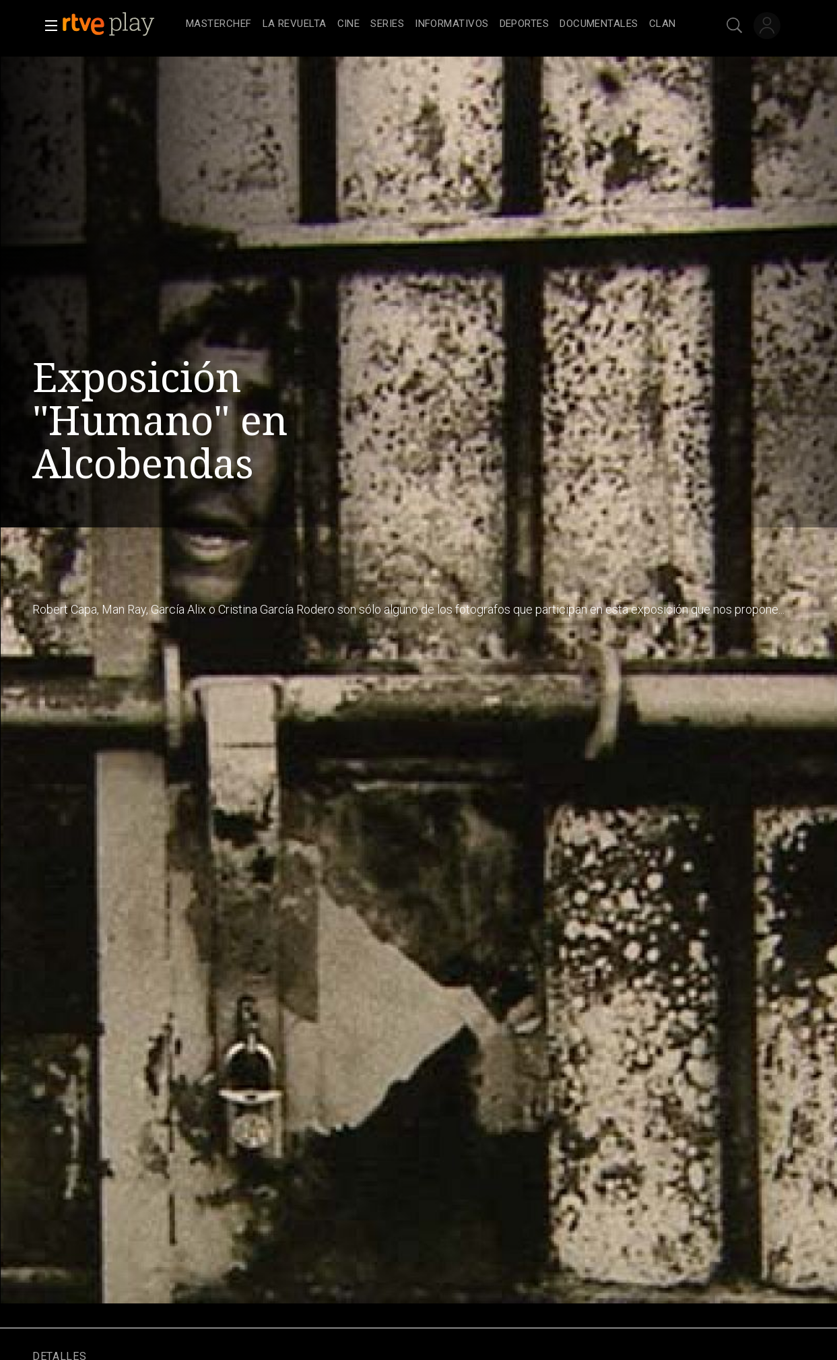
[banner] (121, 24)
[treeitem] (219, 24)
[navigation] (433, 24)
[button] (47, 25)
